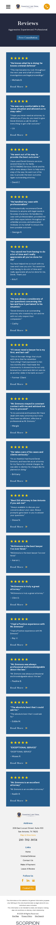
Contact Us (28, 860)
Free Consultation (28, 37)
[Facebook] (22, 880)
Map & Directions (28, 835)
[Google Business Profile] (33, 880)
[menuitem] (15, 916)
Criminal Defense (28, 856)
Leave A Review (28, 869)
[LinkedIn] (28, 880)
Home (28, 852)
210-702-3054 (28, 839)
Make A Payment (28, 864)
